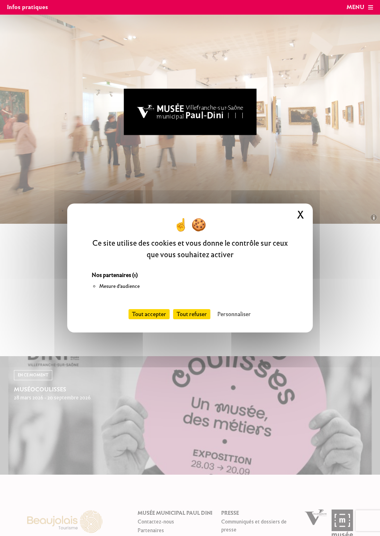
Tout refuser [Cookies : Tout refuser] (192, 314)
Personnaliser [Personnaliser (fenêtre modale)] (234, 314)
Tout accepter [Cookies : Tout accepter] (149, 314)
